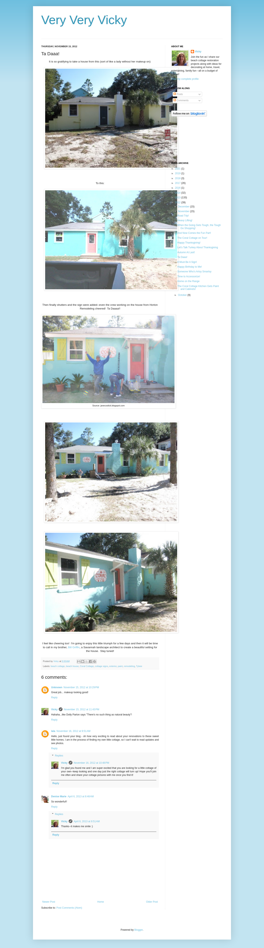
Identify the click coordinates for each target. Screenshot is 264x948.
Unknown (56, 687)
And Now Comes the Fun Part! (194, 233)
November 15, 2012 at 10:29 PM (81, 687)
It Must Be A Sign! (187, 262)
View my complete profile (185, 79)
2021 (178, 168)
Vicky (54, 709)
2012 (178, 202)
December (184, 206)
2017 (178, 183)
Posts (178, 94)
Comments (181, 100)
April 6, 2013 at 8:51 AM (87, 821)
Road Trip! (183, 215)
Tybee (139, 666)
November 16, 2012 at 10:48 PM (91, 762)
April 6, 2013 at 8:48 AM (81, 796)
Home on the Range (188, 281)
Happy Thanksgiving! (188, 242)
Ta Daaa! (182, 257)
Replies (59, 755)
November (184, 211)
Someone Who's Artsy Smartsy (194, 271)
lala (53, 731)
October (182, 295)
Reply (54, 697)
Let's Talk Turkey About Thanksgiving (197, 247)
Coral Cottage (87, 666)
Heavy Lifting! (184, 220)
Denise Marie (58, 796)
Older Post (152, 901)
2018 (178, 178)
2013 (178, 197)
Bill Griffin (74, 647)
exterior (113, 666)
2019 (178, 173)
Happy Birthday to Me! (189, 266)
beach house (72, 666)
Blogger (138, 929)
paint (120, 666)
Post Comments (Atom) (69, 907)
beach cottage (58, 666)
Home (100, 901)
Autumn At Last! (186, 252)
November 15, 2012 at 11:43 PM (81, 709)
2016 (178, 187)
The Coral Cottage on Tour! (192, 237)
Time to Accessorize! (188, 276)
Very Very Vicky (84, 20)
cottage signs (101, 666)
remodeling (129, 666)
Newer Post (48, 901)
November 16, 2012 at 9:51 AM (73, 731)
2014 (178, 192)
